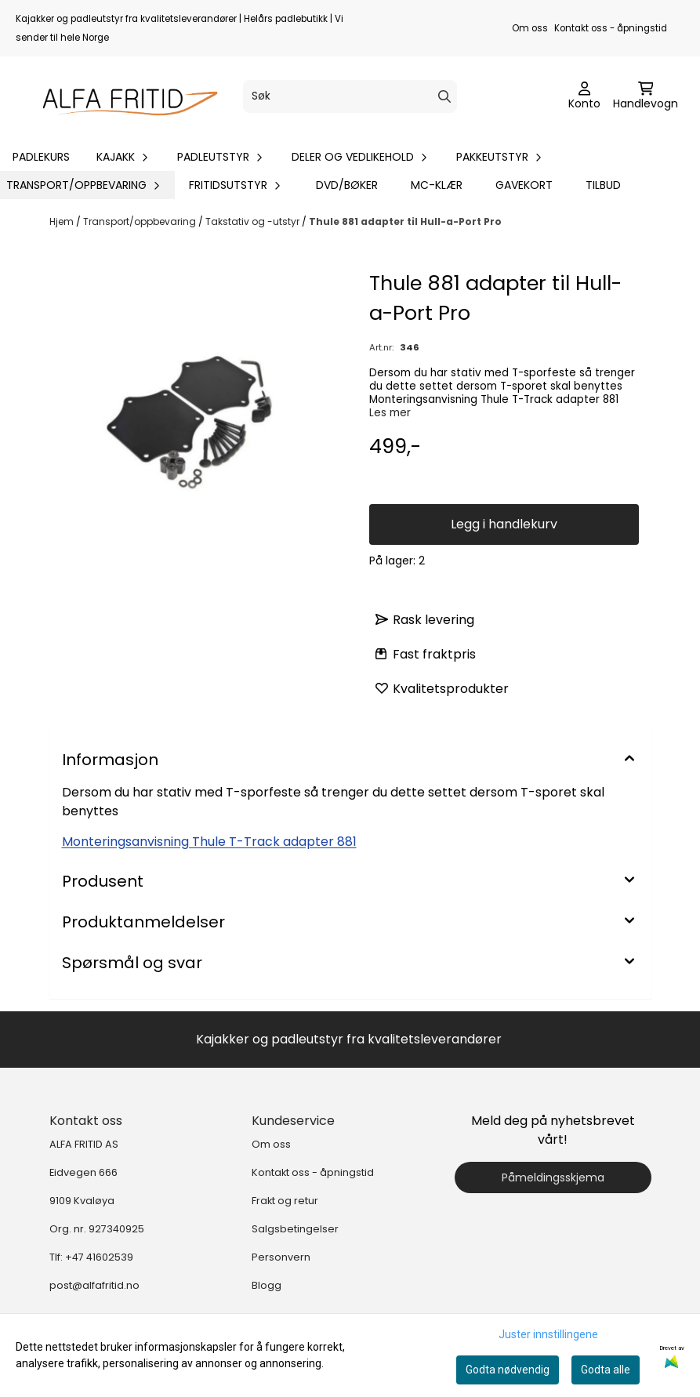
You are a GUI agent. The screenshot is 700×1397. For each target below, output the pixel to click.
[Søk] (350, 96)
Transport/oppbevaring (140, 221)
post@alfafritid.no (94, 1285)
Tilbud (603, 185)
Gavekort (524, 185)
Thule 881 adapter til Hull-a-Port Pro (405, 221)
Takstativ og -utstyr (253, 221)
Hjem (62, 221)
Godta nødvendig (507, 1369)
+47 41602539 (99, 1257)
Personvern (281, 1257)
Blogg (266, 1285)
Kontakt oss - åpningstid (610, 28)
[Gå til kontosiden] (584, 96)
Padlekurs (41, 157)
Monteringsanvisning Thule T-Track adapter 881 (209, 842)
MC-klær (436, 185)
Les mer (390, 412)
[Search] (444, 96)
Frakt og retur (285, 1200)
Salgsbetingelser (295, 1229)
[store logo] (123, 96)
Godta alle (605, 1369)
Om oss (530, 28)
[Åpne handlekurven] (645, 96)
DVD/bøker (347, 185)
